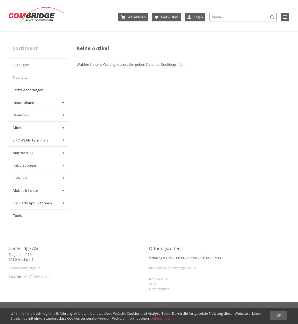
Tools (17, 215)
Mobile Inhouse (25, 190)
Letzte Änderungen (28, 90)
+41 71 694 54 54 (36, 276)
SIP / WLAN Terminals (30, 140)
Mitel (17, 127)
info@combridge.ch (24, 268)
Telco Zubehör (24, 165)
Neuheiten (21, 77)
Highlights (21, 64)
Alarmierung (23, 152)
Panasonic (21, 115)
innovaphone (23, 102)
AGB (152, 284)
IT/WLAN (20, 177)
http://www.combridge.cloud (172, 268)
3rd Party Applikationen (32, 203)
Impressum (158, 279)
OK (278, 315)
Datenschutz (159, 289)
